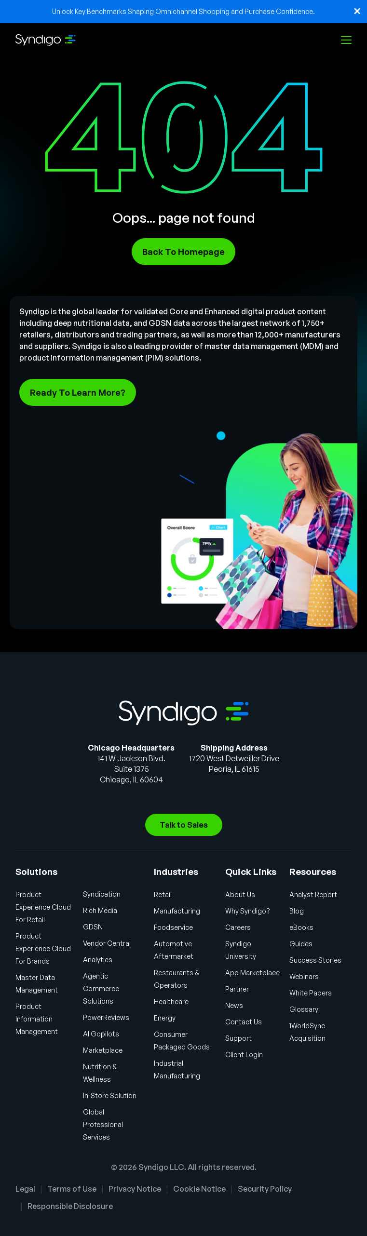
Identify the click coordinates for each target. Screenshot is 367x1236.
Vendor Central (107, 943)
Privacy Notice (135, 1189)
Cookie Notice (199, 1189)
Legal (25, 1189)
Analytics (97, 959)
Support (238, 1038)
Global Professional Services (103, 1124)
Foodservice (173, 927)
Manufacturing (177, 911)
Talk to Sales (184, 825)
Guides (301, 944)
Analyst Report (313, 894)
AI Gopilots (101, 1034)
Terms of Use (71, 1189)
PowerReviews (106, 1017)
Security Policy (265, 1189)
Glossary (303, 1009)
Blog (296, 911)
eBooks (301, 927)
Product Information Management (36, 1018)
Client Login (244, 1054)
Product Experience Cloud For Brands (43, 948)
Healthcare (171, 1001)
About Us (240, 894)
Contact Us (243, 1022)
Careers (238, 927)
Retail (163, 894)
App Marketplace (252, 972)
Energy (165, 1018)
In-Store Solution (109, 1095)
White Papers (310, 993)
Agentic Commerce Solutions (101, 988)
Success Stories (315, 960)
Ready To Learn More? (77, 392)
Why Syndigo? (247, 911)
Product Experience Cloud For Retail (43, 907)
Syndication (102, 894)
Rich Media (100, 910)
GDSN (93, 927)
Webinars (304, 976)
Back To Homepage (183, 251)
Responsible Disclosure (70, 1206)
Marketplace (102, 1050)
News (234, 1005)
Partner (237, 989)
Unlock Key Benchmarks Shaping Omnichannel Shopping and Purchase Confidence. (183, 11)
